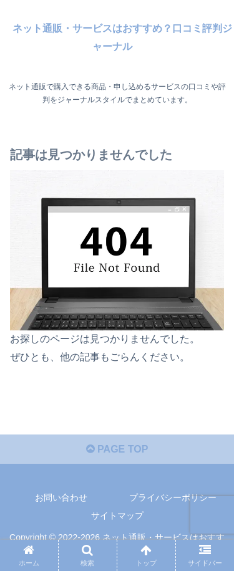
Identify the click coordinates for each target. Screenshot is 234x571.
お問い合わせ (61, 497)
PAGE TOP (117, 449)
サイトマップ (117, 516)
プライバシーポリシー (173, 497)
